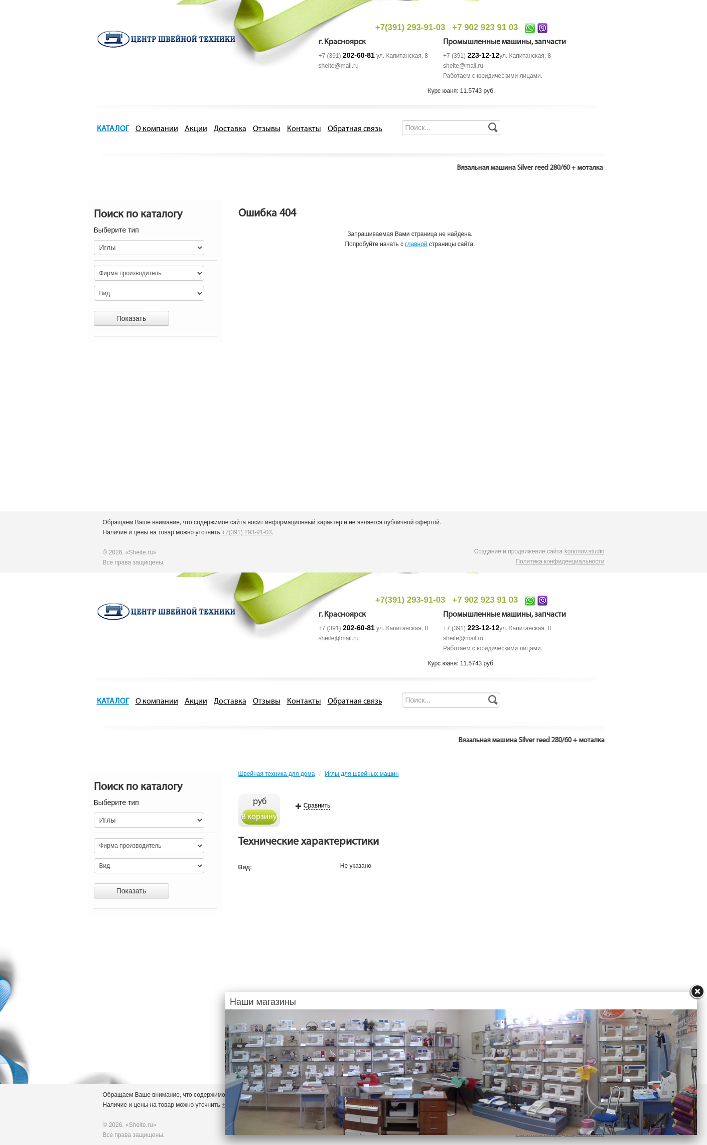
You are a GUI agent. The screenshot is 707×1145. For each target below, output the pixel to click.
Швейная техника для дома (276, 773)
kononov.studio (584, 551)
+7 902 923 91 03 (485, 27)
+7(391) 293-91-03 (410, 27)
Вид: (245, 867)
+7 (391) (347, 55)
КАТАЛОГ (113, 129)
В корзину (259, 817)
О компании (156, 129)
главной (416, 244)
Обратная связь (355, 129)
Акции (196, 129)
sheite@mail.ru (339, 65)
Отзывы (266, 129)
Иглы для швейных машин (361, 773)
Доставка (230, 129)
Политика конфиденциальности (559, 561)
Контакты (304, 129)
